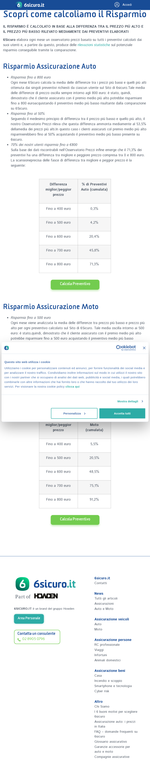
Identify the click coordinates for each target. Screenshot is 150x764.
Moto (98, 629)
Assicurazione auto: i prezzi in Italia (114, 724)
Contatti (100, 583)
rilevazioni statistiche (94, 45)
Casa (98, 675)
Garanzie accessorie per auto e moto (112, 749)
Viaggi (99, 650)
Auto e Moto (103, 609)
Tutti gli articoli (106, 598)
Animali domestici (107, 660)
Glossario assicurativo (110, 741)
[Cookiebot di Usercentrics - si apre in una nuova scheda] (119, 348)
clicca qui (73, 386)
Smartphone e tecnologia (113, 686)
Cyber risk (101, 691)
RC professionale (107, 644)
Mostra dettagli (127, 401)
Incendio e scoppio (108, 681)
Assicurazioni (104, 603)
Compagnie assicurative (111, 757)
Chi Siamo (101, 706)
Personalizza (74, 413)
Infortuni (100, 655)
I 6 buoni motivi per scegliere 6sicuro (115, 714)
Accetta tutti (122, 413)
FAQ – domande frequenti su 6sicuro (116, 734)
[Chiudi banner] (144, 348)
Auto (98, 624)
